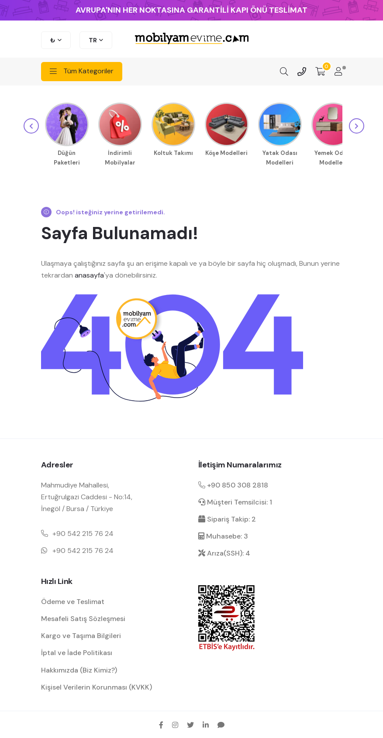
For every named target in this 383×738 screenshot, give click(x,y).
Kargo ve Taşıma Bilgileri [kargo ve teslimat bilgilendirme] (81, 634)
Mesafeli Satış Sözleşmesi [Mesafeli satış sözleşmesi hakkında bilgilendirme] (83, 617)
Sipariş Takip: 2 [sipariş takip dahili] (227, 517)
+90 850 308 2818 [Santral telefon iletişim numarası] (233, 483)
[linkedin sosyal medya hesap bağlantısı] (206, 723)
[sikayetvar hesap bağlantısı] (220, 723)
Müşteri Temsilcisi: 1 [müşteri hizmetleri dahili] (235, 500)
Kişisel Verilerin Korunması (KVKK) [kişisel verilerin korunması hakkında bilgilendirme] (96, 685)
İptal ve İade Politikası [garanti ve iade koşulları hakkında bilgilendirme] (76, 651)
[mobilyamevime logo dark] (191, 39)
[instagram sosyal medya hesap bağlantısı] (175, 723)
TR (93, 40)
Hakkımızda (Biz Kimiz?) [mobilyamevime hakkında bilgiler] (79, 668)
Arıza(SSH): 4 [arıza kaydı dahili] (224, 551)
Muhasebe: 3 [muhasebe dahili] (223, 534)
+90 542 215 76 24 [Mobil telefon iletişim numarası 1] (83, 532)
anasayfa (89, 273)
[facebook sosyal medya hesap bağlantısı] (161, 723)
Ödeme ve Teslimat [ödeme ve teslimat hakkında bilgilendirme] (72, 600)
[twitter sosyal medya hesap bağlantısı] (190, 723)
